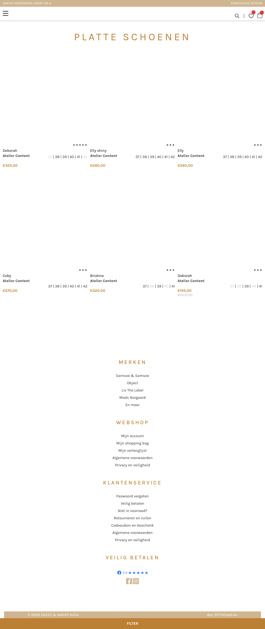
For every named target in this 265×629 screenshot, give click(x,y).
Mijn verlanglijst (132, 450)
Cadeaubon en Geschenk (132, 525)
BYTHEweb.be (226, 615)
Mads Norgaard (132, 397)
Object (132, 383)
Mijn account (132, 436)
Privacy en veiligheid (132, 465)
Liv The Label (132, 390)
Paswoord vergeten (132, 496)
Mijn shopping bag (132, 443)
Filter (132, 623)
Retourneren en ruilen (132, 518)
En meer (132, 405)
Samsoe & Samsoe (132, 375)
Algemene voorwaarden (132, 458)
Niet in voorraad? (132, 510)
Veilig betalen (132, 503)
